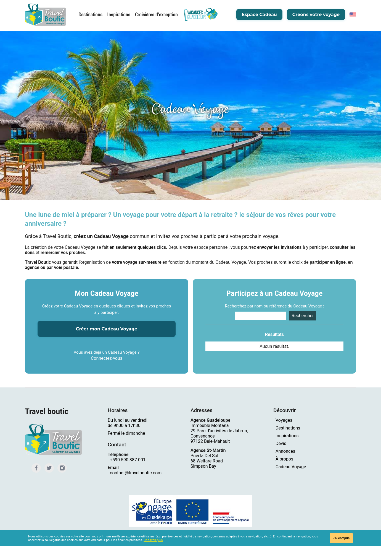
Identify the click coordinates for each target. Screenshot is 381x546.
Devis (281, 443)
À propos (284, 459)
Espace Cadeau (259, 15)
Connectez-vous (106, 358)
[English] (353, 15)
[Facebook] (35, 467)
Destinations (92, 15)
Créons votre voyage (316, 15)
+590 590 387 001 (127, 459)
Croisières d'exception (153, 15)
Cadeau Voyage (291, 466)
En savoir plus (153, 540)
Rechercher (303, 315)
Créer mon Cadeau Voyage (106, 329)
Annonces (285, 451)
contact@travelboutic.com (136, 472)
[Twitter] (48, 467)
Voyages (284, 420)
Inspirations (119, 15)
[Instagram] (60, 467)
